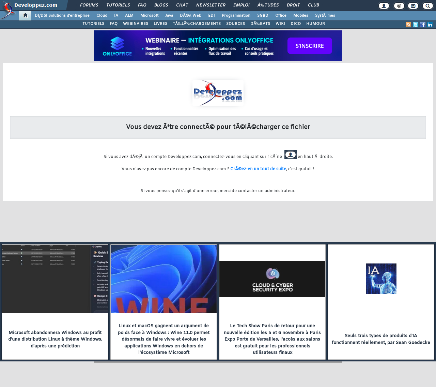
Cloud (101, 15)
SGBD (262, 15)
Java (169, 15)
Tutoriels (118, 5)
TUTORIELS (93, 24)
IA (116, 15)
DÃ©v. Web (190, 15)
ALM (129, 15)
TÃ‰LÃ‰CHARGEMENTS (197, 24)
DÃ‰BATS (260, 24)
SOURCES (235, 24)
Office (280, 15)
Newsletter (211, 5)
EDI (211, 15)
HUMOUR (315, 24)
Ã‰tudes (268, 5)
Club (313, 5)
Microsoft (149, 15)
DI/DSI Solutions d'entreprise (62, 15)
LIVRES (160, 24)
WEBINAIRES (135, 24)
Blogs (161, 5)
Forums (89, 5)
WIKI (280, 24)
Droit (293, 5)
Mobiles (300, 15)
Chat (182, 5)
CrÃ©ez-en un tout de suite (258, 169)
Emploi (241, 5)
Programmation (236, 15)
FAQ (142, 5)
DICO (296, 24)
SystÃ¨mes (325, 15)
